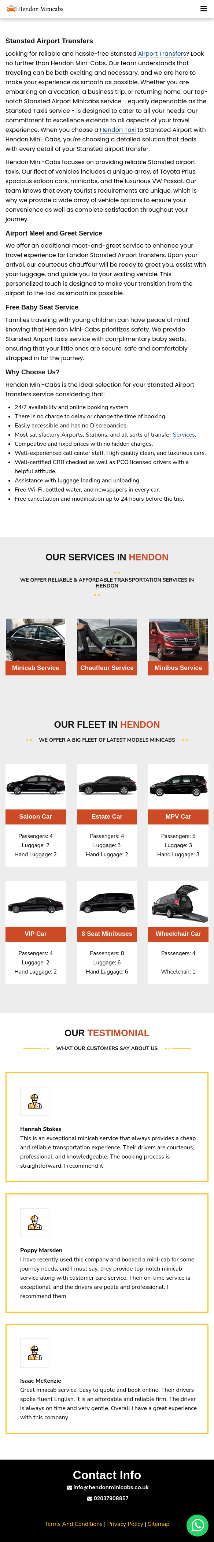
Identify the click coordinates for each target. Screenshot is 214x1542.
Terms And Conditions (73, 1524)
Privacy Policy (125, 1524)
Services (184, 435)
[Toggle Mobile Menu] (203, 8)
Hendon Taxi (118, 130)
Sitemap (159, 1524)
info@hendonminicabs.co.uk (108, 1487)
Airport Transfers (162, 53)
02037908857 (107, 1498)
